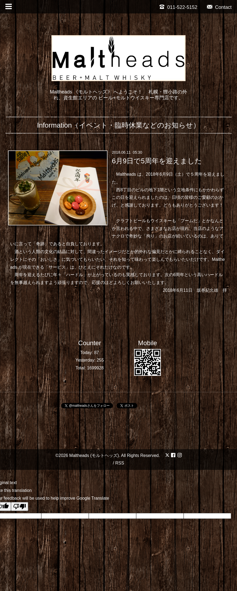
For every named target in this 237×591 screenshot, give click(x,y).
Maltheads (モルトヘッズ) (94, 455)
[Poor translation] (19, 506)
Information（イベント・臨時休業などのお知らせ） (118, 125)
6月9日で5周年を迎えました (157, 161)
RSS (119, 463)
